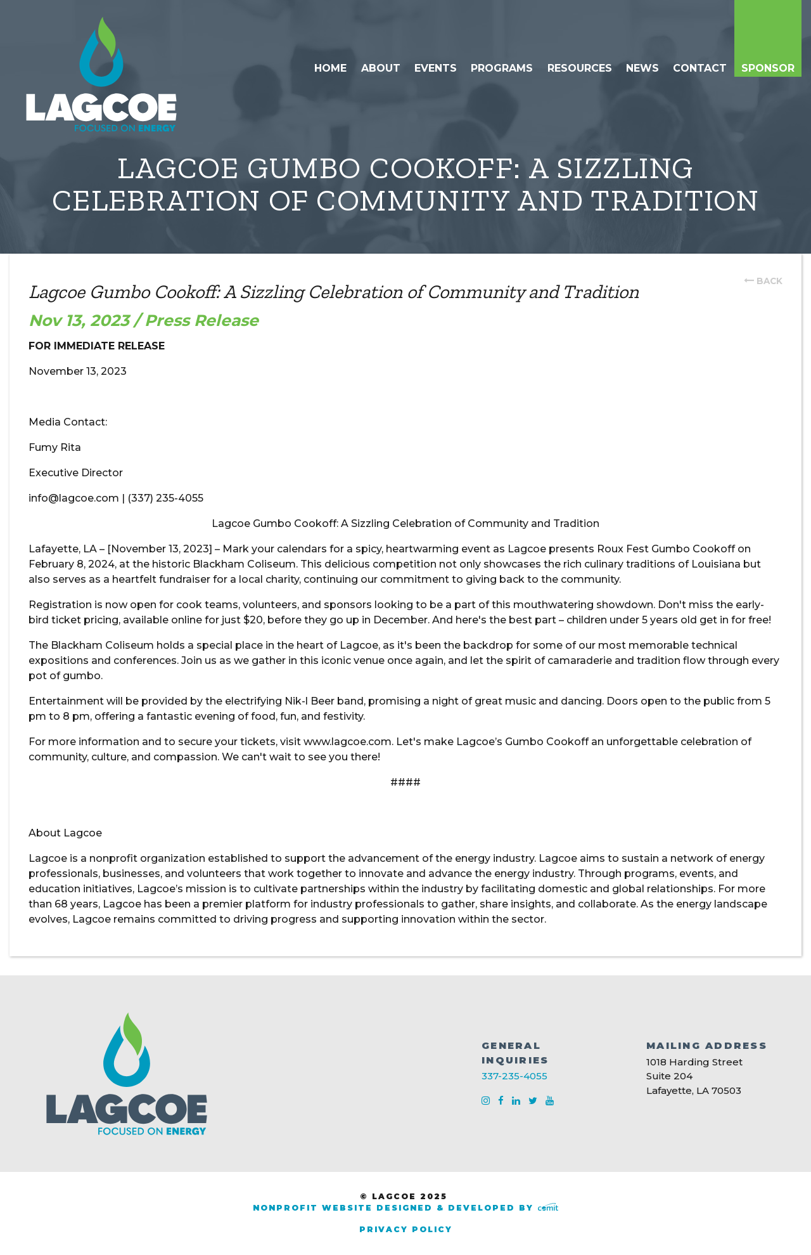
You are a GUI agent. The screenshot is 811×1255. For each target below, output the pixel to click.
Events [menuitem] (435, 68)
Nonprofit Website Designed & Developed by (405, 1208)
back (769, 281)
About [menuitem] (380, 68)
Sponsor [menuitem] (768, 68)
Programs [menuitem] (502, 68)
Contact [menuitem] (700, 68)
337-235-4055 (514, 1076)
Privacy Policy (405, 1229)
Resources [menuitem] (579, 68)
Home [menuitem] (330, 68)
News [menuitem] (642, 68)
